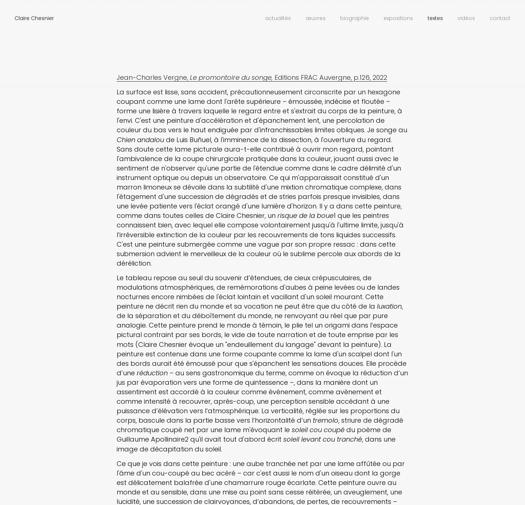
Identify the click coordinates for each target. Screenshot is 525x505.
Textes (435, 18)
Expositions (398, 18)
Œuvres (316, 18)
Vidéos (466, 18)
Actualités (278, 18)
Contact (500, 18)
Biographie (354, 18)
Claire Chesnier (34, 18)
